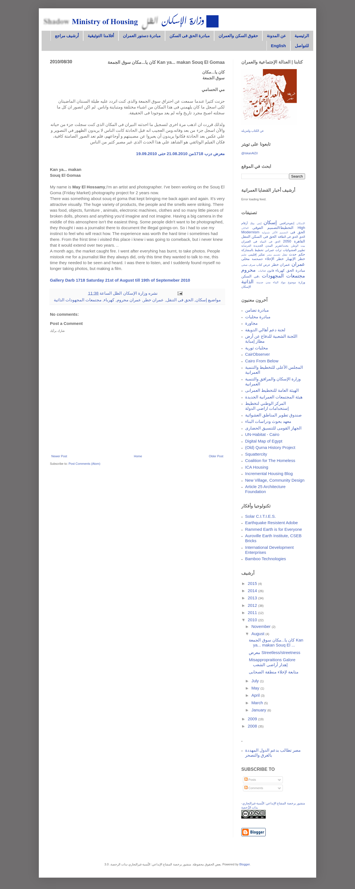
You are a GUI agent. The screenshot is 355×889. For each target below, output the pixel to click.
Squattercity (256, 454)
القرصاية (246, 245)
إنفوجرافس (287, 223)
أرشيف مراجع (67, 35)
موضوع (292, 282)
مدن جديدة (263, 282)
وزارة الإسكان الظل (129, 293)
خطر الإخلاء (274, 259)
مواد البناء (279, 282)
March (257, 702)
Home (138, 456)
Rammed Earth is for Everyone (273, 529)
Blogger (244, 864)
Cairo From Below (261, 360)
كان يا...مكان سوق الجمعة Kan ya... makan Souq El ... (276, 642)
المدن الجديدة (263, 245)
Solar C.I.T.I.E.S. (260, 516)
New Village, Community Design (275, 480)
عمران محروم (129, 299)
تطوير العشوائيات (294, 250)
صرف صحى (248, 264)
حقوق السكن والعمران (238, 35)
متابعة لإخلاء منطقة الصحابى (273, 672)
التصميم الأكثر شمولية (275, 232)
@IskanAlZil (249, 153)
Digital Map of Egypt (263, 441)
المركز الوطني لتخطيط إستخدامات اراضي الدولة (267, 406)
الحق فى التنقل (179, 299)
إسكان (201, 299)
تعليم (244, 254)
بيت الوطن (298, 245)
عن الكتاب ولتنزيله (252, 130)
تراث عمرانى (273, 250)
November (261, 626)
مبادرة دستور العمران (142, 35)
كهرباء (109, 299)
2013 (253, 597)
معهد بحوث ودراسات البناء (268, 421)
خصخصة (257, 259)
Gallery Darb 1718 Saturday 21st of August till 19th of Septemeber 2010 (120, 280)
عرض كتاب (263, 264)
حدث (292, 254)
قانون (270, 270)
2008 (253, 726)
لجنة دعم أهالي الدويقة (265, 329)
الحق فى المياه (270, 241)
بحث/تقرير (281, 245)
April (256, 695)
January (259, 710)
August (258, 633)
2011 (253, 612)
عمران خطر (153, 299)
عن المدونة (276, 35)
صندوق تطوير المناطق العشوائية (273, 415)
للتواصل (302, 45)
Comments (253, 788)
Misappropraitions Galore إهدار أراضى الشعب (272, 662)
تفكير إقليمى (256, 254)
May (255, 688)
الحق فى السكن (264, 236)
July (255, 680)
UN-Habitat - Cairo (262, 434)
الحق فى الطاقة (288, 236)
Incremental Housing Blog (269, 473)
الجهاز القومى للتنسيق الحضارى (273, 428)
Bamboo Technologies (265, 558)
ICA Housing (256, 467)
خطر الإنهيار (295, 259)
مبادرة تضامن (257, 310)
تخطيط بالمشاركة (252, 250)
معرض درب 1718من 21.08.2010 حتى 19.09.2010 (180, 153)
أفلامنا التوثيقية (101, 35)
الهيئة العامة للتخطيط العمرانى (272, 390)
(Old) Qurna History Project (270, 447)
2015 (253, 583)
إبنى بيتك (256, 223)
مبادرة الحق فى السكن (189, 35)
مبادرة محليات (257, 316)
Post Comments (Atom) (84, 463)
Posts (250, 779)
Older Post (216, 456)
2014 (253, 590)
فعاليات (262, 270)
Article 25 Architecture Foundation (265, 489)
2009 (253, 718)
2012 (253, 605)
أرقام (244, 223)
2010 (253, 619)
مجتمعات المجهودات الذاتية (78, 299)
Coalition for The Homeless (270, 460)
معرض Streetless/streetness (274, 652)
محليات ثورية (256, 347)
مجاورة (251, 323)
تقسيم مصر (273, 254)
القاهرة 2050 (294, 241)
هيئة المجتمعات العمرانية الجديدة (274, 397)
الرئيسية (302, 35)
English (278, 45)
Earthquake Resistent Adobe (271, 522)
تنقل (284, 254)
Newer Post (59, 456)
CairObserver (257, 354)
